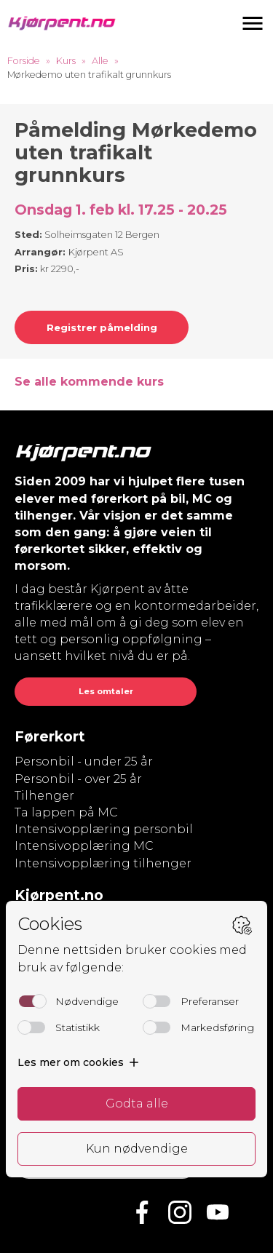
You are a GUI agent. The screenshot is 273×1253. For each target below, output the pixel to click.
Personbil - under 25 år (84, 761)
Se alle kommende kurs (89, 382)
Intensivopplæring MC (84, 846)
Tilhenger (44, 796)
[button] (253, 23)
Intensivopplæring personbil (104, 829)
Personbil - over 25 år (78, 779)
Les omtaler (106, 691)
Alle (100, 60)
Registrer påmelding (102, 327)
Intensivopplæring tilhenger (103, 863)
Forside (23, 60)
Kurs (66, 60)
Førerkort (50, 736)
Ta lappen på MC (66, 812)
